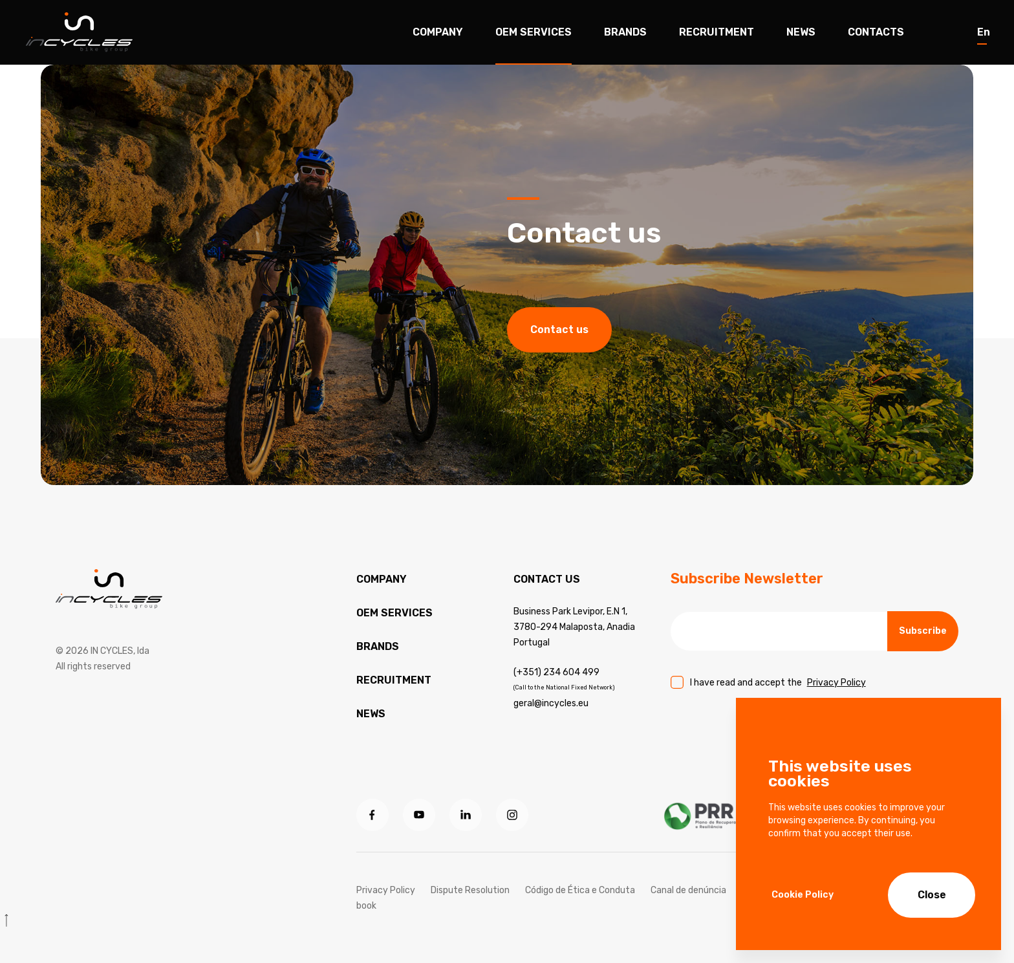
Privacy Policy (836, 682)
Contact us (559, 331)
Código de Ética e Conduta (580, 890)
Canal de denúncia (688, 890)
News (800, 32)
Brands (625, 32)
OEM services (394, 613)
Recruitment (716, 32)
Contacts (876, 32)
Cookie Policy (802, 894)
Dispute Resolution (470, 890)
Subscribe (923, 630)
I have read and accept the (778, 682)
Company (438, 32)
